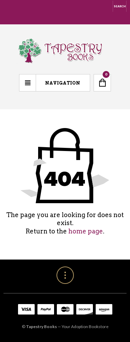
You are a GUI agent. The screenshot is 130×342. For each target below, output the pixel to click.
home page (85, 231)
